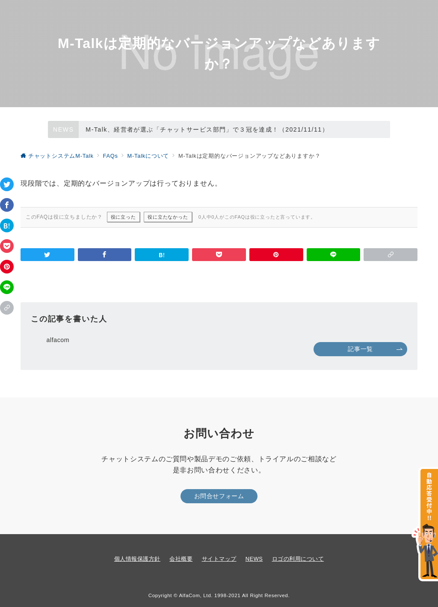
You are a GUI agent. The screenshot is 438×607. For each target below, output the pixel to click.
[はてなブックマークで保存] (7, 225)
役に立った (123, 216)
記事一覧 (375, 349)
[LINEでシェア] (7, 287)
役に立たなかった (168, 216)
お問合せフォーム (219, 496)
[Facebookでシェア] (7, 205)
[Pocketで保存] (7, 246)
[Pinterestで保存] (7, 266)
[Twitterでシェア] (7, 184)
